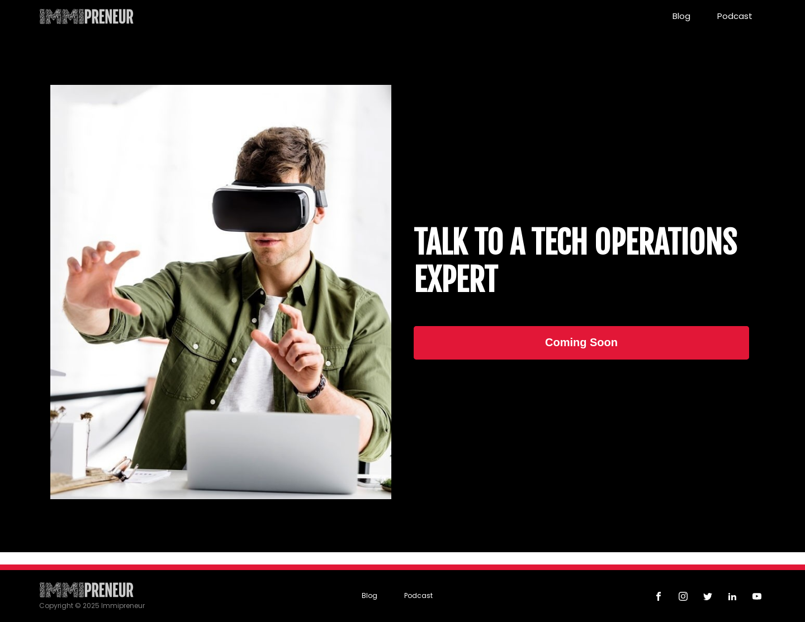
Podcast (734, 16)
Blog (681, 16)
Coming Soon (581, 342)
